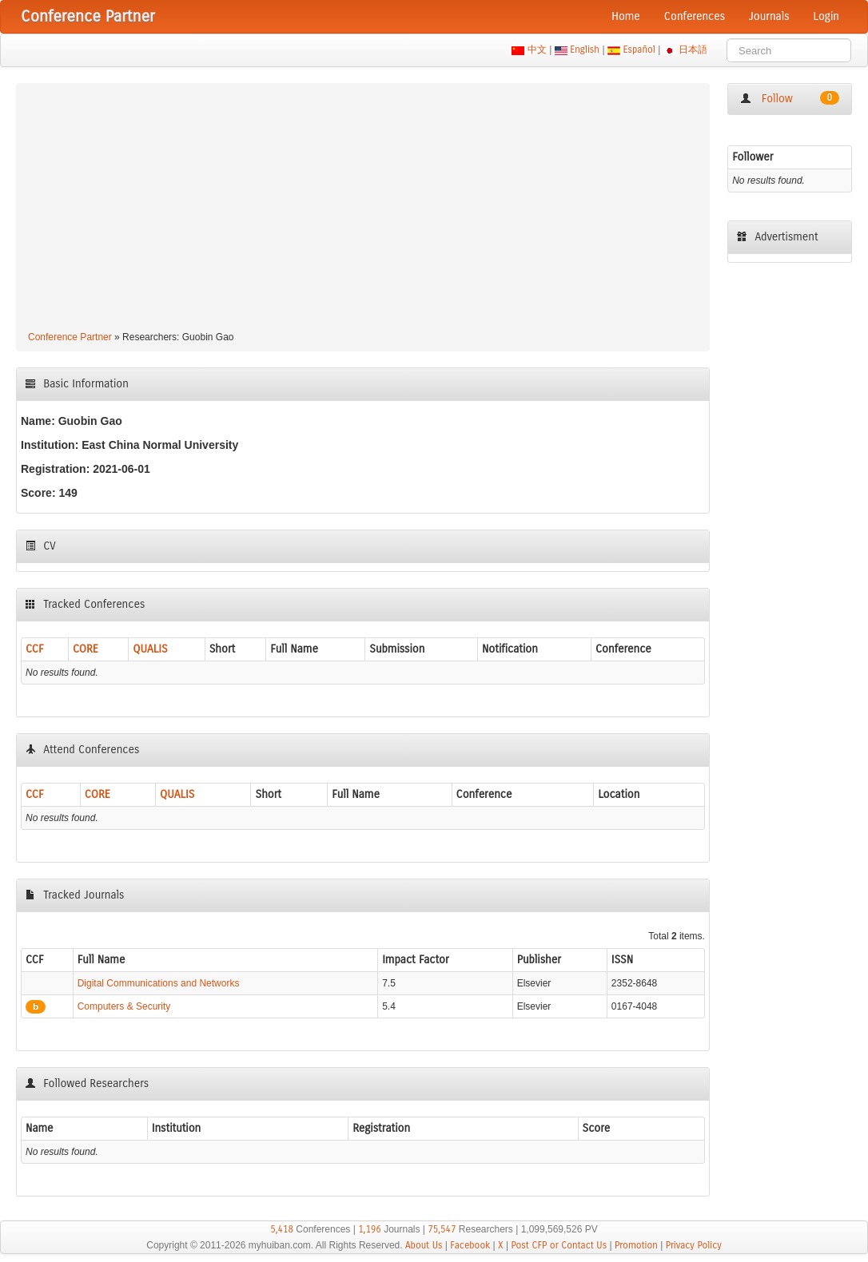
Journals (769, 16)
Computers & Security (124, 1006)
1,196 (369, 1229)
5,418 (281, 1229)
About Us (424, 1245)
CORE (85, 649)
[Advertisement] (363, 209)
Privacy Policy (694, 1245)
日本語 (693, 49)
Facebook (470, 1245)
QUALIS (150, 649)
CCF (35, 649)
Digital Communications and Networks (159, 983)
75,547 (442, 1229)
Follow (789, 98)
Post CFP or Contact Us (559, 1245)
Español (639, 49)
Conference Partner (70, 337)
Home (625, 16)
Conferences (694, 16)
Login (826, 16)
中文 (536, 49)
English (585, 49)
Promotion (636, 1245)
